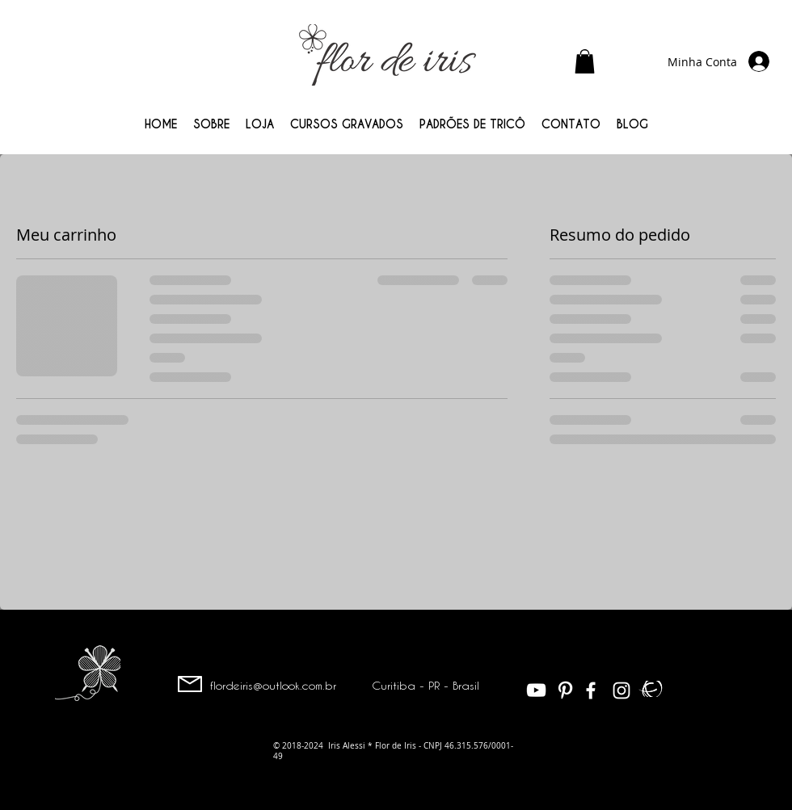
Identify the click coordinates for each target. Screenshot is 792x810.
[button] (585, 61)
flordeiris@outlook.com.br (273, 685)
